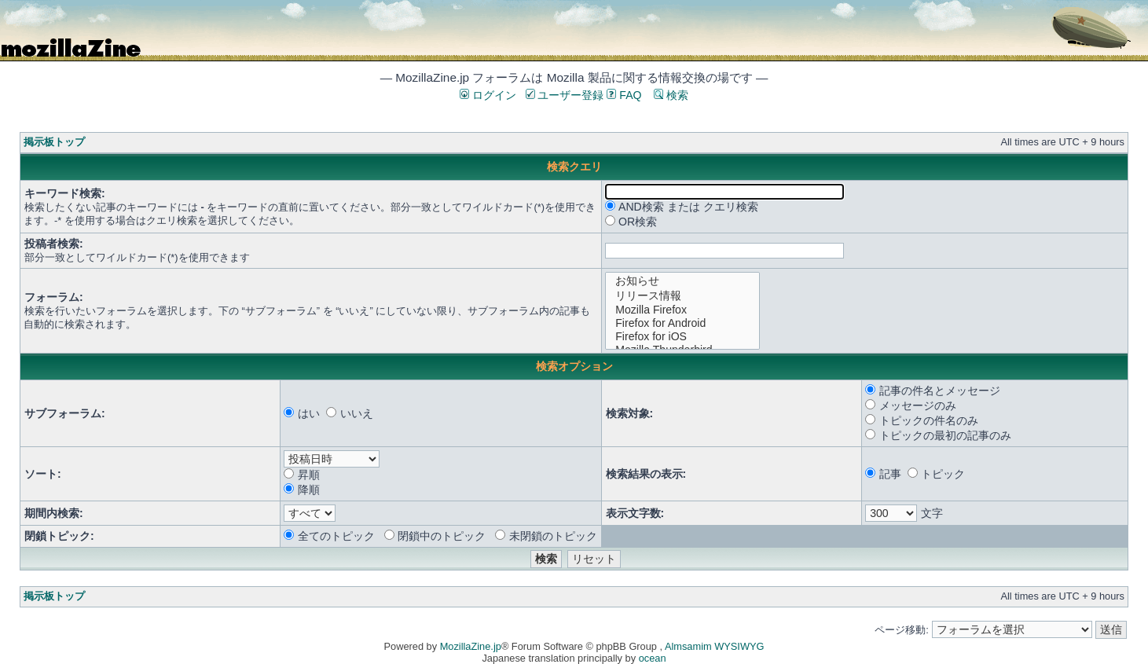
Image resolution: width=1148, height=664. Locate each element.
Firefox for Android (682, 323)
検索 (671, 95)
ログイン (488, 95)
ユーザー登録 (565, 95)
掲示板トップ (54, 142)
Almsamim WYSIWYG (715, 646)
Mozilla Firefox (682, 310)
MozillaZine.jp (470, 646)
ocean (652, 658)
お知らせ (682, 280)
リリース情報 (682, 295)
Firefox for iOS (682, 336)
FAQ (624, 95)
